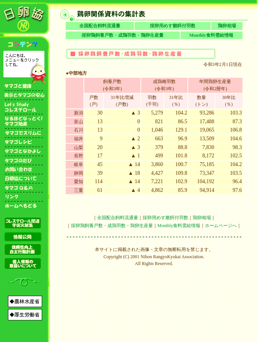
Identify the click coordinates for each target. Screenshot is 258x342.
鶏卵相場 (227, 25)
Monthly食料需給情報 (211, 35)
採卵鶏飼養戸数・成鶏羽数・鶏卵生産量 (123, 35)
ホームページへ (221, 225)
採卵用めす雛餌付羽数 (172, 25)
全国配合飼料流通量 (99, 25)
